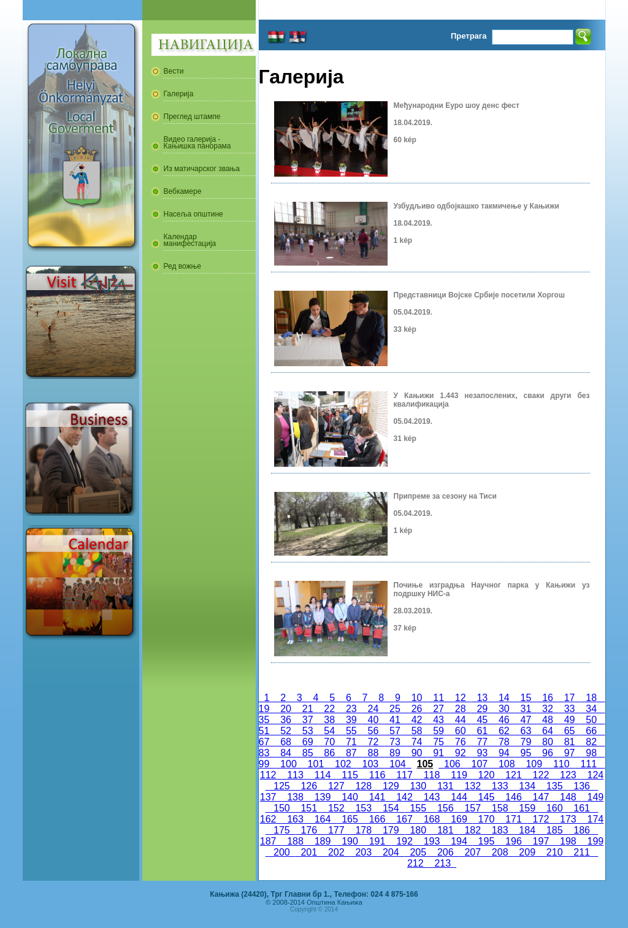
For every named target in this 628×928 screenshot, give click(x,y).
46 (504, 720)
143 (431, 797)
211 (581, 852)
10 (417, 697)
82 (591, 742)
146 (513, 797)
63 (526, 731)
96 (548, 753)
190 (349, 841)
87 (351, 753)
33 (570, 709)
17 (570, 697)
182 (472, 830)
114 (322, 775)
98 (591, 753)
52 (286, 731)
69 (308, 742)
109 (534, 764)
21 (308, 709)
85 (308, 753)
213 (442, 863)
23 (351, 709)
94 (504, 753)
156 (445, 808)
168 (431, 819)
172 (540, 819)
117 (404, 775)
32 (548, 709)
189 (322, 841)
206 (445, 852)
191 (377, 841)
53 (308, 731)
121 (513, 775)
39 (351, 720)
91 (438, 753)
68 (286, 742)
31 (526, 709)
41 (395, 720)
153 (363, 808)
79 (526, 742)
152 (336, 808)
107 (479, 764)
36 (286, 720)
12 (461, 697)
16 (548, 697)
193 (431, 841)
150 (281, 808)
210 (554, 852)
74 (417, 742)
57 (395, 731)
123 (567, 775)
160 (554, 808)
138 (294, 797)
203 (363, 852)
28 (461, 709)
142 (404, 797)
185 (554, 830)
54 (329, 731)
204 (390, 852)
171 (513, 819)
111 (588, 764)
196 (513, 841)
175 (281, 830)
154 (390, 808)
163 (294, 819)
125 (281, 786)
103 (370, 764)
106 (451, 764)
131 (445, 786)
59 (438, 731)
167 (404, 819)
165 (349, 819)
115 (349, 775)
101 (315, 764)
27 (438, 709)
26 (417, 709)
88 (373, 753)
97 (570, 753)
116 (377, 775)
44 (461, 720)
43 (438, 720)
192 (404, 841)
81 (570, 742)
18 (591, 697)
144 (458, 797)
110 (561, 764)
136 (581, 786)
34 (591, 709)
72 (373, 742)
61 (482, 731)
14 (504, 697)
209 (526, 852)
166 (377, 819)
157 (472, 808)
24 (373, 709)
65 (570, 731)
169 (458, 819)
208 (499, 852)
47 (526, 720)
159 (526, 808)
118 (431, 775)
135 (554, 786)
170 (486, 819)
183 (499, 830)
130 (418, 786)
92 (461, 753)
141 (377, 797)
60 (461, 731)
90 (417, 753)
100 (288, 764)
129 (390, 786)
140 (349, 797)
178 (363, 830)
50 (591, 720)
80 (548, 742)
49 (570, 720)
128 (363, 786)
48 (548, 720)
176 (309, 830)
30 (504, 709)
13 (483, 697)
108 (506, 764)
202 (336, 852)
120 (486, 775)
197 (540, 841)
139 (322, 797)
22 (329, 709)
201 (309, 852)
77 (482, 742)
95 (526, 753)
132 (472, 786)
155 (418, 808)
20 (286, 709)
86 (329, 753)
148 (567, 797)
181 (445, 830)
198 (567, 841)
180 (418, 830)
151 (309, 808)
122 (540, 775)
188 (294, 841)
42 (417, 720)
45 (482, 720)
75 (438, 742)
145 (486, 797)
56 (373, 731)
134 (526, 786)
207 (472, 852)
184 (526, 830)
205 (418, 852)
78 (504, 742)
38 (329, 720)
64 (548, 731)
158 (499, 808)
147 (540, 797)
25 (395, 709)
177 (336, 830)
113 (294, 775)
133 (499, 786)
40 (373, 720)
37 (308, 720)
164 (322, 819)
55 (351, 731)
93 (482, 753)
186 (581, 830)
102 (342, 764)
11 (438, 697)
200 (281, 852)
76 (461, 742)
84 (286, 753)
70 (329, 742)
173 (567, 819)
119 (458, 775)
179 (390, 830)
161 (581, 808)
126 (309, 786)
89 (395, 753)
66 (591, 731)
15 (526, 697)
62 (504, 731)
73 (395, 742)
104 (397, 764)
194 (458, 841)
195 (486, 841)
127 (336, 786)
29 (482, 709)
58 (417, 731)
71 (351, 742)
